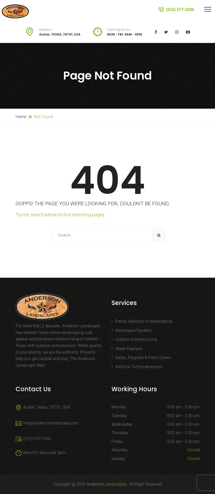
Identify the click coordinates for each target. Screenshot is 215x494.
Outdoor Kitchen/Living (136, 339)
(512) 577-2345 (37, 438)
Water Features (128, 348)
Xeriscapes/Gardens (133, 330)
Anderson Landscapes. (107, 484)
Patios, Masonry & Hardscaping (143, 321)
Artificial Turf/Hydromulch (138, 366)
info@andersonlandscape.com (50, 423)
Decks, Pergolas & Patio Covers (143, 357)
